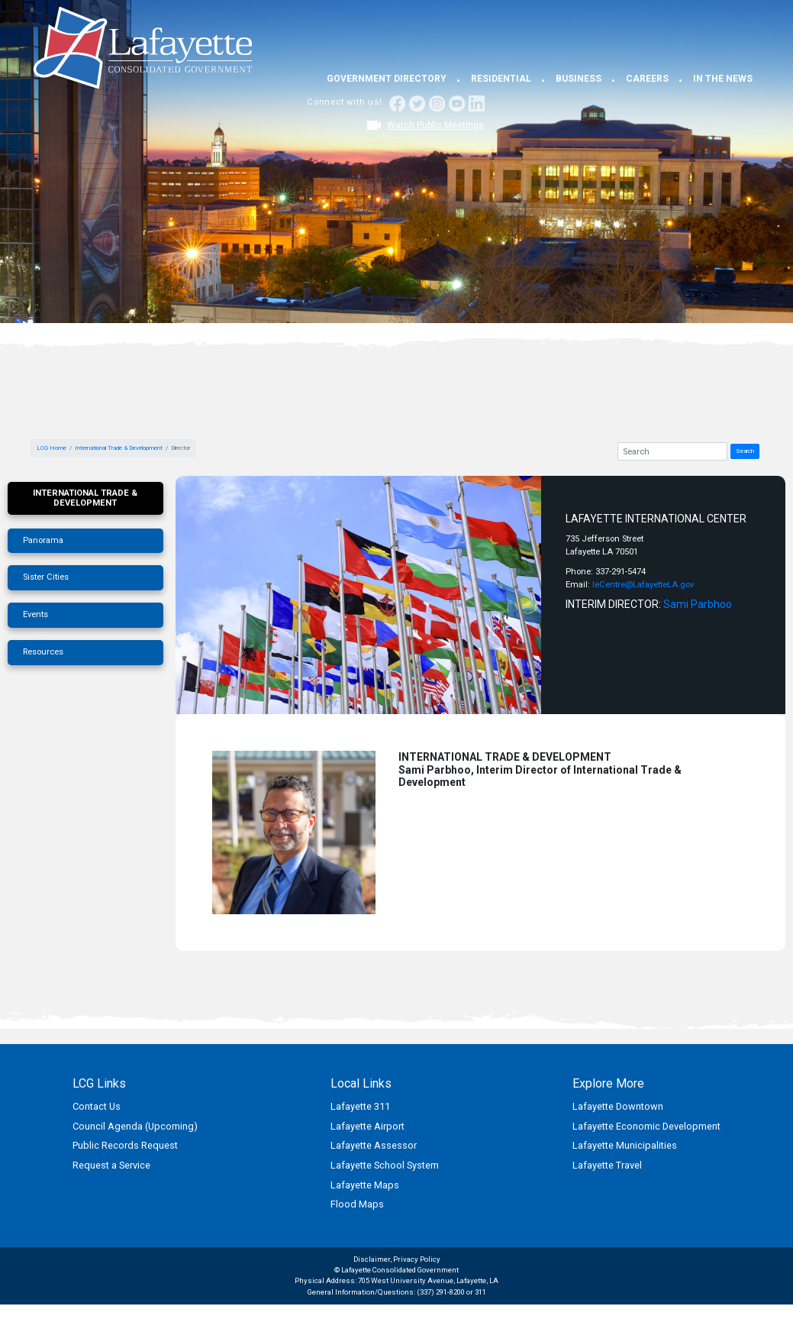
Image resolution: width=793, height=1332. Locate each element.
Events (35, 614)
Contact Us (97, 1106)
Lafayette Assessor (373, 1145)
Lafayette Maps (364, 1185)
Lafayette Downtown (617, 1106)
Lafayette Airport (367, 1126)
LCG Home (51, 448)
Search (745, 451)
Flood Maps (357, 1204)
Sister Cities (46, 577)
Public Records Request (125, 1145)
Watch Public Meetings (435, 125)
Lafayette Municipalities (624, 1145)
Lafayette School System (384, 1165)
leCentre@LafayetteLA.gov (643, 585)
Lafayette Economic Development (646, 1126)
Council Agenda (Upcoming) (135, 1126)
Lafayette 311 (360, 1106)
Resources (43, 652)
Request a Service (111, 1165)
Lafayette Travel (607, 1165)
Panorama (43, 540)
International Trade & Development (119, 448)
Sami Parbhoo (697, 604)
